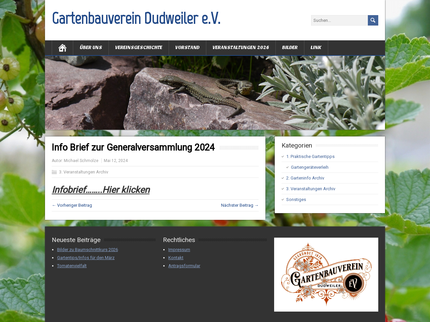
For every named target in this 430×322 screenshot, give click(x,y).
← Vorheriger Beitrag (72, 205)
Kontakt (175, 257)
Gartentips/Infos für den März (86, 257)
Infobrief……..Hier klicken (100, 190)
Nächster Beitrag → (240, 205)
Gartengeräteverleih (310, 167)
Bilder (290, 47)
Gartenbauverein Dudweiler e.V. (136, 18)
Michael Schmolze (81, 160)
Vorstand (187, 47)
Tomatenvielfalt (72, 265)
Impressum (179, 249)
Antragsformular (184, 265)
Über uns (91, 47)
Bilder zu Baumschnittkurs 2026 (87, 249)
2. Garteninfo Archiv (305, 177)
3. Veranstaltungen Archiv (83, 171)
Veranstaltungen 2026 (241, 47)
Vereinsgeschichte (138, 47)
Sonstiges (296, 199)
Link (316, 47)
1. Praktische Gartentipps (310, 156)
